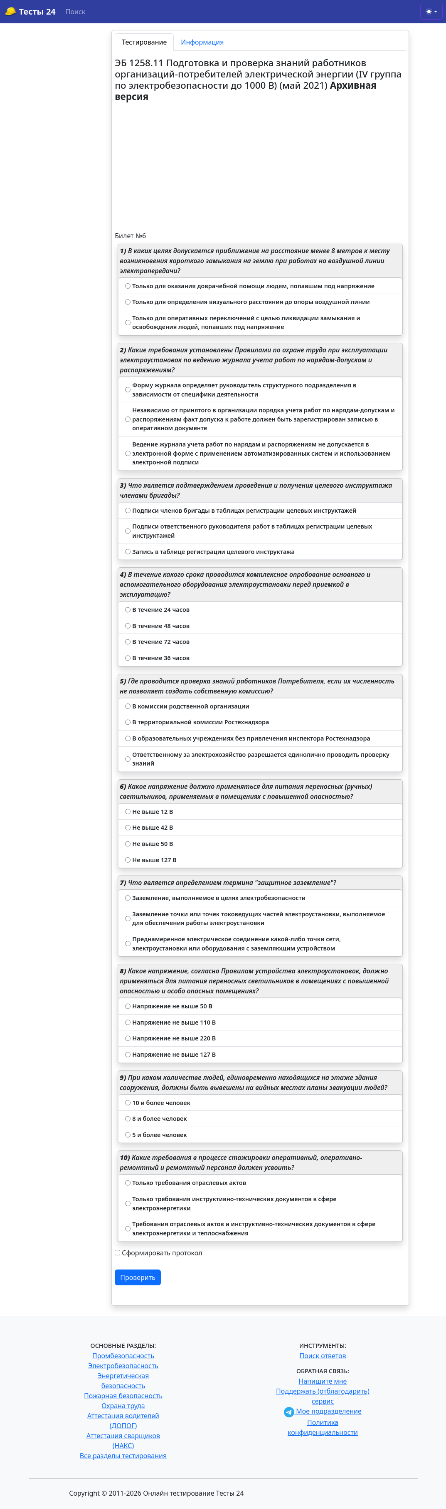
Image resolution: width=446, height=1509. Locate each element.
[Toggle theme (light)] (431, 12)
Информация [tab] (202, 42)
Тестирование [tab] (144, 42)
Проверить (137, 1277)
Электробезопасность (123, 1365)
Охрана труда (123, 1405)
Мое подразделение (323, 1411)
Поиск (76, 11)
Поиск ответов (323, 1355)
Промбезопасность (123, 1355)
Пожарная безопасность (123, 1395)
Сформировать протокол (162, 1252)
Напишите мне (323, 1381)
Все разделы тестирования (123, 1455)
